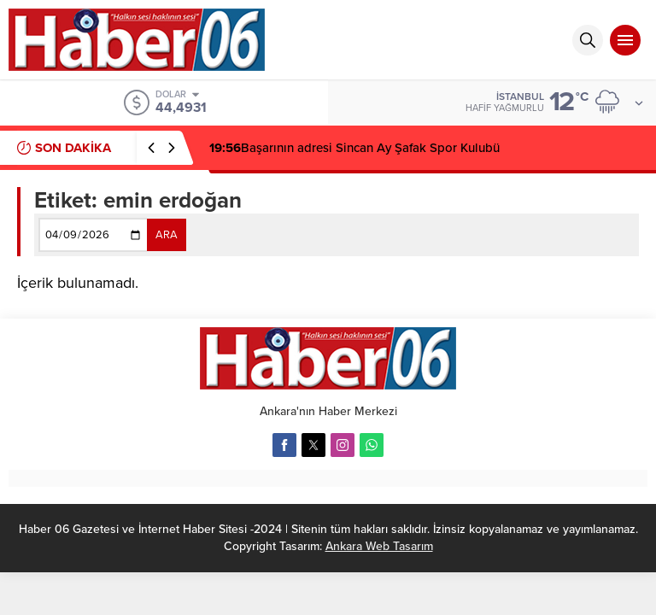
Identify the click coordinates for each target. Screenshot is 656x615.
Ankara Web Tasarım (379, 546)
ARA (166, 235)
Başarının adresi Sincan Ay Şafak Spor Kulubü (354, 147)
